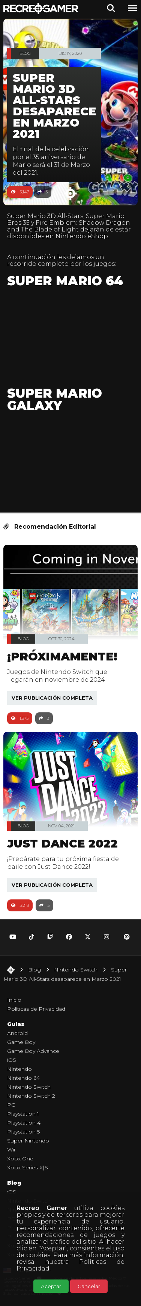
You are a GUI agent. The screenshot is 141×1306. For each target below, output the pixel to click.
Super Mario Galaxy (54, 399)
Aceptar (51, 1286)
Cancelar (89, 1286)
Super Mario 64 (65, 280)
